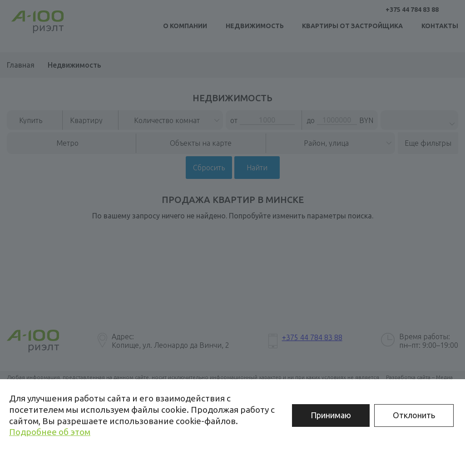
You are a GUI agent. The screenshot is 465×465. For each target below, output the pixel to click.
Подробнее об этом (49, 432)
